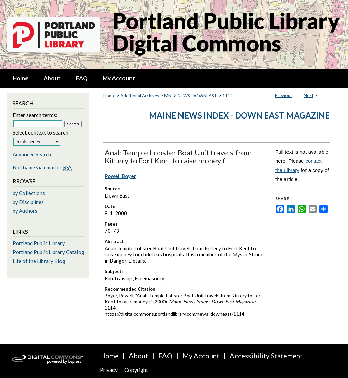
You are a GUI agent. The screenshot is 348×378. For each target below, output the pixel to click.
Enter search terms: (35, 115)
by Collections (29, 193)
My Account (201, 355)
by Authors (25, 211)
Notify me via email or (42, 167)
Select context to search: (41, 132)
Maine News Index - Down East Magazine (239, 115)
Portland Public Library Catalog (48, 252)
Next (308, 95)
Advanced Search (32, 154)
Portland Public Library (39, 243)
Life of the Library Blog (39, 261)
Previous (283, 95)
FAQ (165, 355)
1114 (227, 95)
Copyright (136, 369)
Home (109, 95)
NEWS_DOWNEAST (197, 95)
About (138, 355)
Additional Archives (139, 95)
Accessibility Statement (266, 355)
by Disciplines (28, 202)
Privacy (109, 369)
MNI (168, 95)
